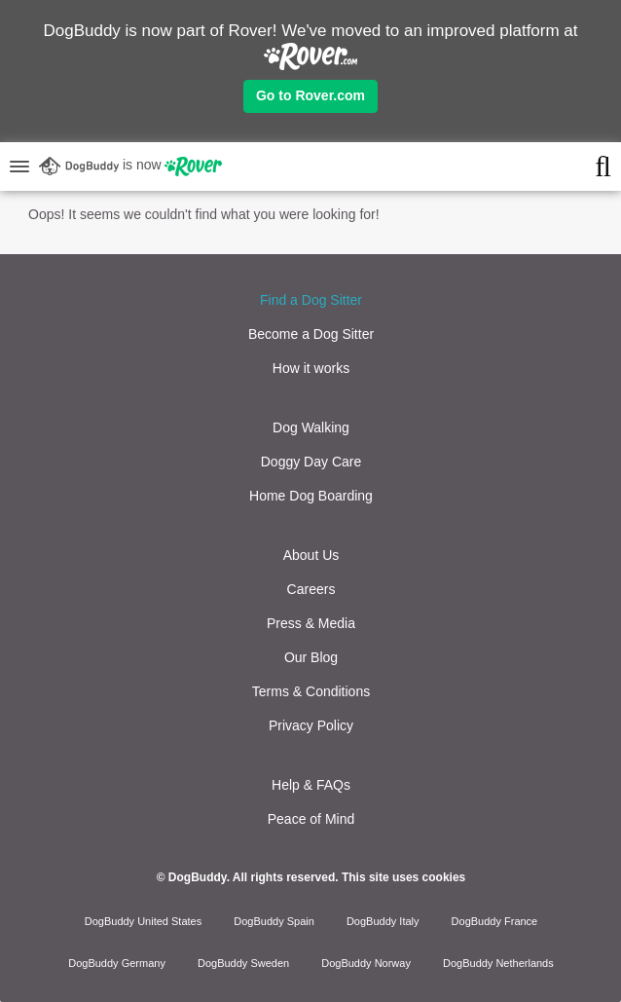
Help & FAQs (311, 785)
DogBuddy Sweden (243, 963)
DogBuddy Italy (383, 921)
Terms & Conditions (311, 691)
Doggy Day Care (311, 461)
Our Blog (311, 657)
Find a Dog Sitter (311, 300)
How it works (311, 368)
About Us (311, 555)
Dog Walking (311, 427)
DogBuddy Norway (366, 963)
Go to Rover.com (310, 95)
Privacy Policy (311, 725)
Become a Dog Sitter (311, 334)
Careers (311, 589)
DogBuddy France (495, 921)
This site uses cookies (403, 877)
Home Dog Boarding (311, 495)
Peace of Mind (311, 819)
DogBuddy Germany (116, 963)
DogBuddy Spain (274, 921)
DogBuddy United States (143, 921)
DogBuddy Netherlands (498, 963)
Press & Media (311, 623)
